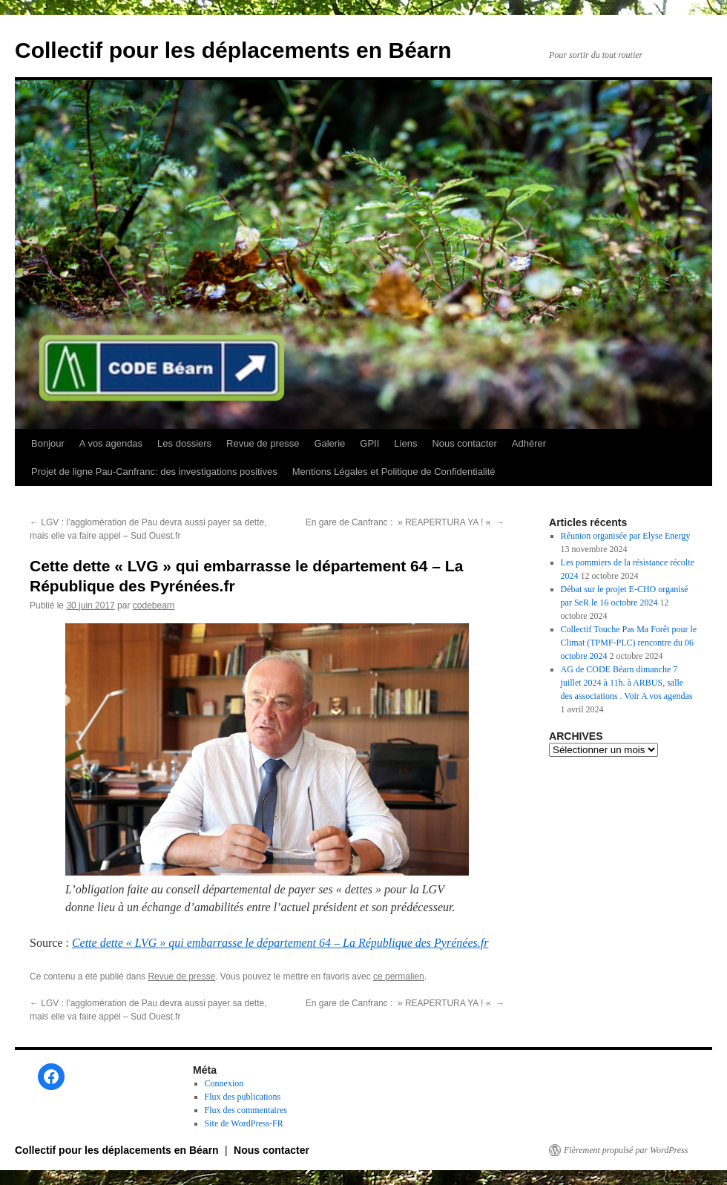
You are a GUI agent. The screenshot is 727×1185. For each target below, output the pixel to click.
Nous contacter (464, 443)
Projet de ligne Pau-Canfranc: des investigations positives (154, 471)
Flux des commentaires (246, 1110)
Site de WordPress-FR (244, 1123)
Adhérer (529, 443)
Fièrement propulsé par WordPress (626, 1150)
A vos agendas (110, 443)
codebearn (154, 605)
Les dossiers (184, 443)
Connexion (224, 1083)
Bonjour (48, 443)
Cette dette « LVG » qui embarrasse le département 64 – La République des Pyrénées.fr (280, 942)
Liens (405, 443)
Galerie (329, 443)
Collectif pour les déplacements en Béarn (233, 50)
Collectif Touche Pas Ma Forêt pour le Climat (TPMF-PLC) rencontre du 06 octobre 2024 (629, 642)
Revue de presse (262, 443)
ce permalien (398, 976)
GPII (369, 443)
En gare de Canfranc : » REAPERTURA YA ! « (405, 522)
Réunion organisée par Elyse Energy (626, 536)
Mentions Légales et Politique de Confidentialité (394, 471)
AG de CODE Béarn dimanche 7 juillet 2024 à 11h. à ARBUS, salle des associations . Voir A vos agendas (627, 682)
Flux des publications (243, 1097)
